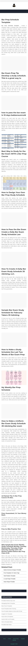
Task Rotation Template (9, 575)
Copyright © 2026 (14, 644)
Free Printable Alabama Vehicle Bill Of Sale (11, 611)
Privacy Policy (16, 638)
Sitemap (14, 640)
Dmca (4, 638)
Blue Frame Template (6, 606)
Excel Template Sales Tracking (8, 608)
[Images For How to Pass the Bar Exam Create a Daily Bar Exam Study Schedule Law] (14, 219)
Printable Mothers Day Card (8, 600)
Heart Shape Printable (9, 581)
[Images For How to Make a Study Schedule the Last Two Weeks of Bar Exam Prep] (14, 340)
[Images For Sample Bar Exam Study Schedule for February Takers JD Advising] (14, 300)
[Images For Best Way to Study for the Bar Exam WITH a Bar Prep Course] (14, 141)
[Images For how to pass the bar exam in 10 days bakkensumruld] (14, 103)
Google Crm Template (6, 614)
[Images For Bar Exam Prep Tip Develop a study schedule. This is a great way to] (14, 63)
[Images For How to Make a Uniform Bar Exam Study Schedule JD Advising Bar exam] (14, 411)
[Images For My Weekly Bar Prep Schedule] (14, 377)
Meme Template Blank (7, 621)
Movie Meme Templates (7, 616)
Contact (9, 638)
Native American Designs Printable (12, 570)
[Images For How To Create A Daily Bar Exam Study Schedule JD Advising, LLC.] (14, 259)
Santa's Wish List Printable (7, 619)
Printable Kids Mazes (6, 624)
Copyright (23, 638)
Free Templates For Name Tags (11, 572)
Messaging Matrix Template (8, 603)
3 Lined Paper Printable (9, 578)
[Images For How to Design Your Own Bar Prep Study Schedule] (14, 182)
